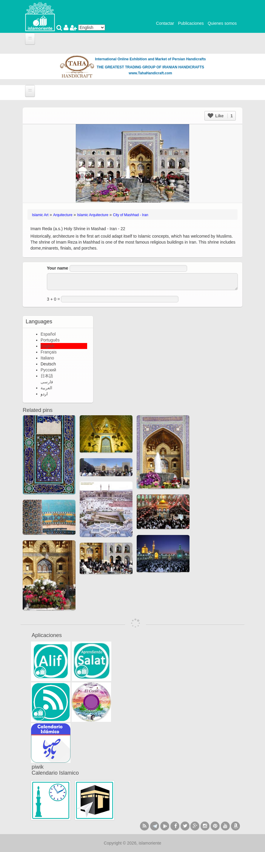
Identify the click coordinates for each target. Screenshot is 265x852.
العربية (46, 387)
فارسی (47, 382)
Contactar (165, 23)
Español (48, 334)
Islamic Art (40, 215)
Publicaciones (191, 23)
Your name (57, 268)
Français (49, 352)
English (47, 346)
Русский (48, 369)
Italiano (47, 358)
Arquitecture (63, 215)
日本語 (47, 375)
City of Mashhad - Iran (130, 215)
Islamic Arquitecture (92, 215)
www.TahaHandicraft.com (150, 73)
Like (220, 116)
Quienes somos (222, 23)
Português (50, 340)
